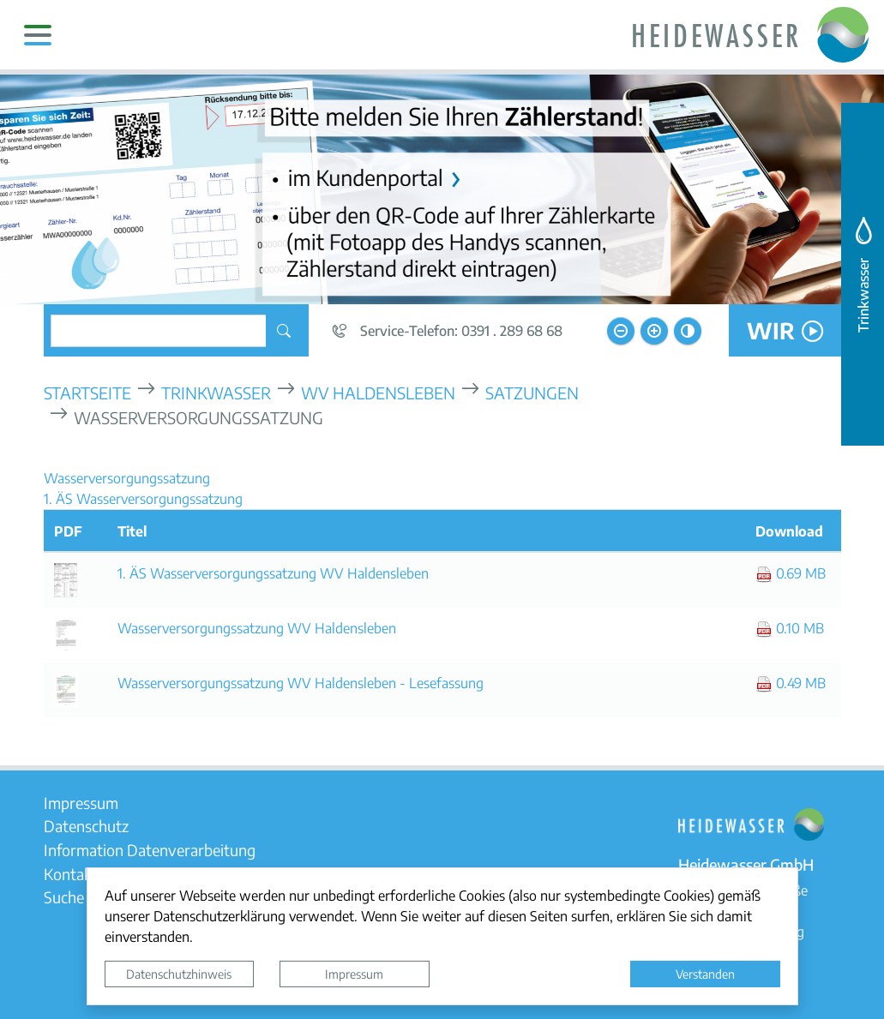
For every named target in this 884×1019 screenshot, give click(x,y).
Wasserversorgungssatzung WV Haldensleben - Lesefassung (300, 683)
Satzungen (532, 392)
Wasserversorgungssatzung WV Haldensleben (256, 628)
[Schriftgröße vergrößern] (654, 331)
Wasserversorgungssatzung (127, 478)
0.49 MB (790, 683)
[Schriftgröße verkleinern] (620, 331)
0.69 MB (790, 573)
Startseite (87, 392)
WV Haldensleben (378, 392)
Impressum (354, 973)
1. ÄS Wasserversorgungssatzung (143, 498)
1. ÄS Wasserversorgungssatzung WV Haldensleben (273, 573)
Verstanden (705, 973)
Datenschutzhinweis (179, 973)
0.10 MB (789, 628)
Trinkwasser (216, 392)
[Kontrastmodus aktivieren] (687, 331)
